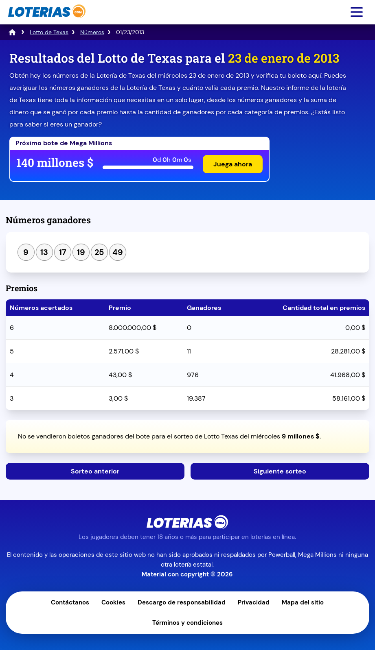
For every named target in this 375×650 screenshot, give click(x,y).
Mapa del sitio (303, 602)
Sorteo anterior (95, 471)
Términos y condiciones (187, 623)
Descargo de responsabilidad (182, 602)
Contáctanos (70, 602)
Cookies (113, 602)
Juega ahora (232, 164)
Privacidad (254, 602)
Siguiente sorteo (280, 471)
